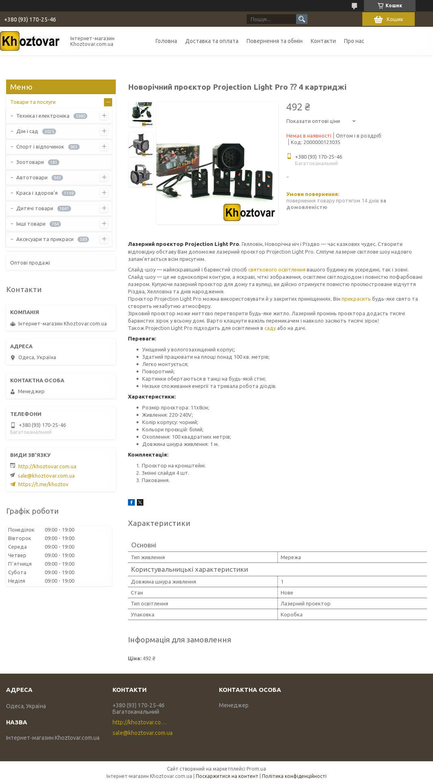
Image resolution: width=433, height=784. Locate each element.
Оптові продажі (30, 262)
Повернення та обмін (275, 41)
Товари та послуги (33, 102)
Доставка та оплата (211, 41)
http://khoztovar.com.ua (47, 466)
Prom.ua (256, 768)
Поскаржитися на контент (227, 776)
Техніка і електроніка (42, 115)
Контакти (323, 41)
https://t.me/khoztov (43, 484)
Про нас (354, 41)
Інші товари (30, 223)
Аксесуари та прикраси (45, 239)
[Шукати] (301, 19)
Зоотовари (30, 162)
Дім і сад (27, 131)
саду (270, 328)
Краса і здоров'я (37, 193)
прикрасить (356, 299)
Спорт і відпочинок (40, 146)
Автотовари (32, 177)
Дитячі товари (34, 208)
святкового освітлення (276, 269)
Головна (166, 41)
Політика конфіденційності (294, 776)
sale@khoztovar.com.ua (46, 475)
